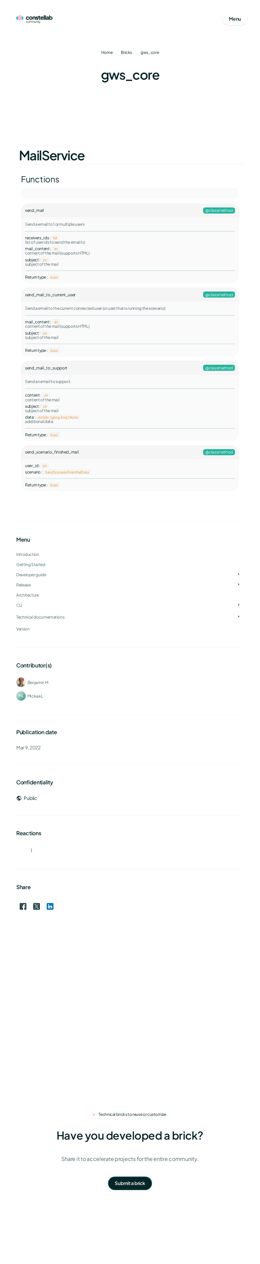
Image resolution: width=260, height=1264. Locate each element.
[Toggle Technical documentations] (239, 617)
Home (107, 52)
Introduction (27, 554)
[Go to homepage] (34, 19)
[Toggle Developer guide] (239, 574)
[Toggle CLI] (239, 605)
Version (22, 628)
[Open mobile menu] (235, 19)
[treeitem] (130, 574)
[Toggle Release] (239, 585)
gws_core (149, 52)
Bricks (126, 52)
